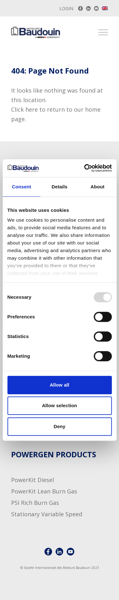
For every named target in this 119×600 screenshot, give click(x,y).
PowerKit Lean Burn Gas (44, 491)
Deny (59, 426)
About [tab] (97, 186)
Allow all (59, 385)
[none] (105, 9)
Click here (24, 109)
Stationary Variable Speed (46, 514)
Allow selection (59, 405)
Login (66, 8)
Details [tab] (60, 186)
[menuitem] (105, 8)
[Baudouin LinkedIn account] (88, 8)
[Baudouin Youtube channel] (96, 8)
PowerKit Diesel (32, 480)
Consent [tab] (21, 186)
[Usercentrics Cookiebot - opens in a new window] (85, 168)
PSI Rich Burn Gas (35, 502)
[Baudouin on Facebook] (80, 8)
